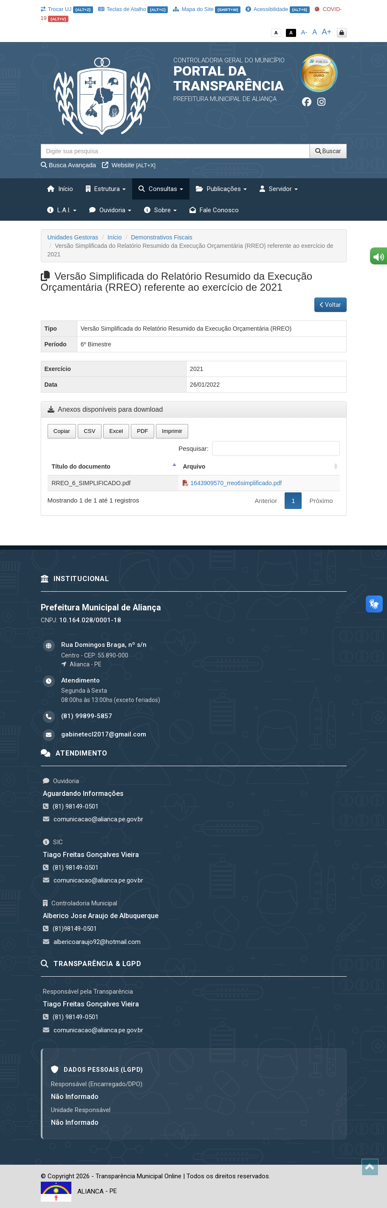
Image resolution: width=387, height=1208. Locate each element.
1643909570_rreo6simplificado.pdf (232, 483)
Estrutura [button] (106, 189)
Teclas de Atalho (133, 9)
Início (60, 189)
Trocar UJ (67, 9)
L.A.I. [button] (61, 210)
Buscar (328, 151)
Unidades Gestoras (73, 237)
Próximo (321, 500)
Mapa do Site (206, 9)
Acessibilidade (277, 9)
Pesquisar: (258, 448)
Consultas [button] (160, 189)
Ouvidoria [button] (110, 210)
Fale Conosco (214, 210)
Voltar (330, 304)
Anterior (266, 500)
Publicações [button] (221, 189)
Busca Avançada (68, 165)
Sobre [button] (160, 210)
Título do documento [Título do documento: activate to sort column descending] (81, 466)
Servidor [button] (279, 189)
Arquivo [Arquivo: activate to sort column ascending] (194, 466)
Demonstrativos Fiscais (161, 237)
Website (128, 165)
